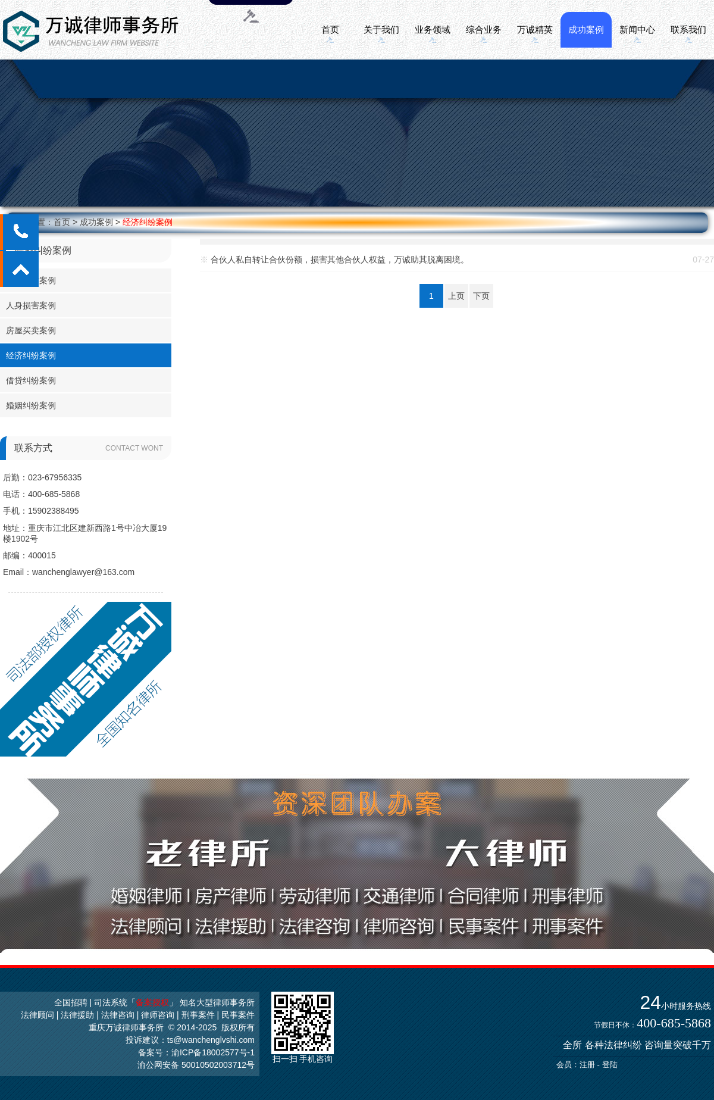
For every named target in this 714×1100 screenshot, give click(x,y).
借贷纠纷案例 (31, 380)
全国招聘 (70, 1002)
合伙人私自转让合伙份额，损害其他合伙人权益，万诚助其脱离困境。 (340, 259)
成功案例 (586, 29)
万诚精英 (535, 29)
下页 (481, 296)
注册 (587, 1064)
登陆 (610, 1064)
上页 (456, 296)
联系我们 (688, 29)
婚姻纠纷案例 (31, 405)
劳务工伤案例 (31, 280)
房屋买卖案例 (31, 330)
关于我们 (381, 29)
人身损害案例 (31, 305)
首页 (330, 29)
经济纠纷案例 (148, 222)
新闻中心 (637, 29)
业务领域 (432, 29)
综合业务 (484, 29)
